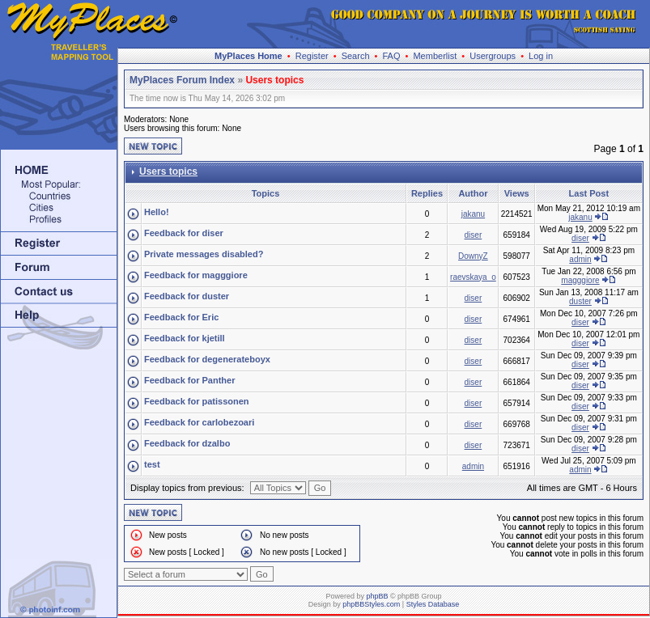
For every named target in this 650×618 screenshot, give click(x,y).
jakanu (473, 214)
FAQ (391, 56)
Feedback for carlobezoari (199, 422)
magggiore (580, 280)
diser (473, 235)
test (152, 464)
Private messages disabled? (203, 254)
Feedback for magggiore (196, 275)
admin (580, 259)
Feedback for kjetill (184, 338)
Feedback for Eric (181, 317)
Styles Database (433, 604)
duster (580, 301)
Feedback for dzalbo (187, 443)
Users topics (274, 80)
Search (356, 56)
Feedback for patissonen (196, 401)
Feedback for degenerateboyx (207, 359)
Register (312, 56)
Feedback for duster (186, 296)
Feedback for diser (183, 233)
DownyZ (473, 256)
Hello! (156, 212)
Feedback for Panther (189, 380)
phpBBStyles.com (371, 604)
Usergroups (492, 56)
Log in (541, 56)
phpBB (377, 596)
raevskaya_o (473, 277)
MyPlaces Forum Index (182, 80)
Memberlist (435, 56)
